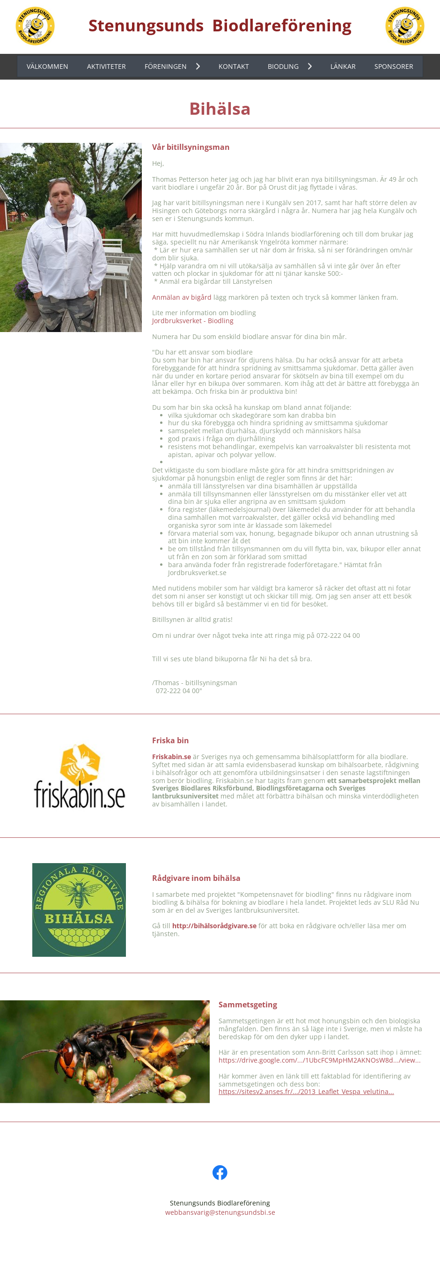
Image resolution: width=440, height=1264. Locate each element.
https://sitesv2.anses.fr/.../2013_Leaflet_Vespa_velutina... (306, 1091)
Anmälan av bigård (182, 297)
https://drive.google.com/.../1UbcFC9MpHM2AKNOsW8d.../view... (320, 1060)
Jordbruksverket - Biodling (193, 320)
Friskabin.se (171, 756)
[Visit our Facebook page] (220, 1172)
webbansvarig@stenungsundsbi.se (220, 1212)
